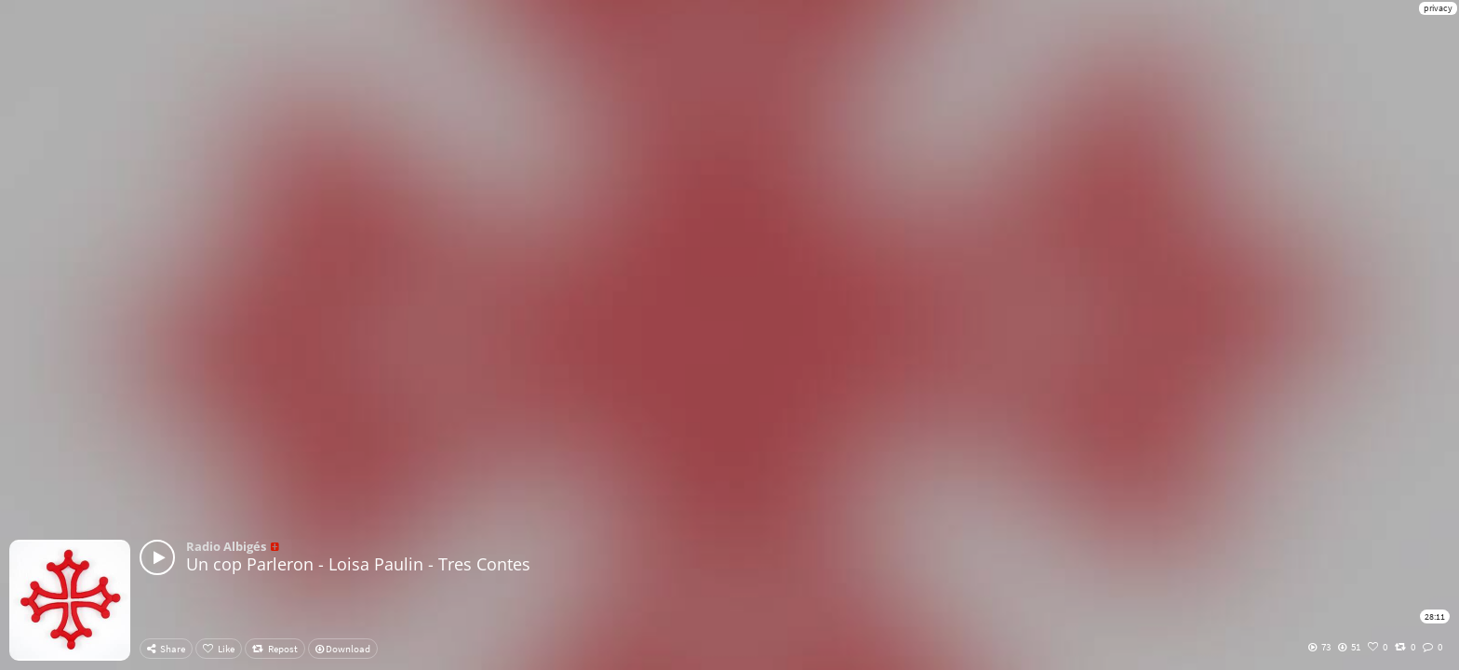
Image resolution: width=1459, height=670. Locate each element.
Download (342, 648)
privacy (1438, 8)
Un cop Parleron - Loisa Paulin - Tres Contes (358, 564)
